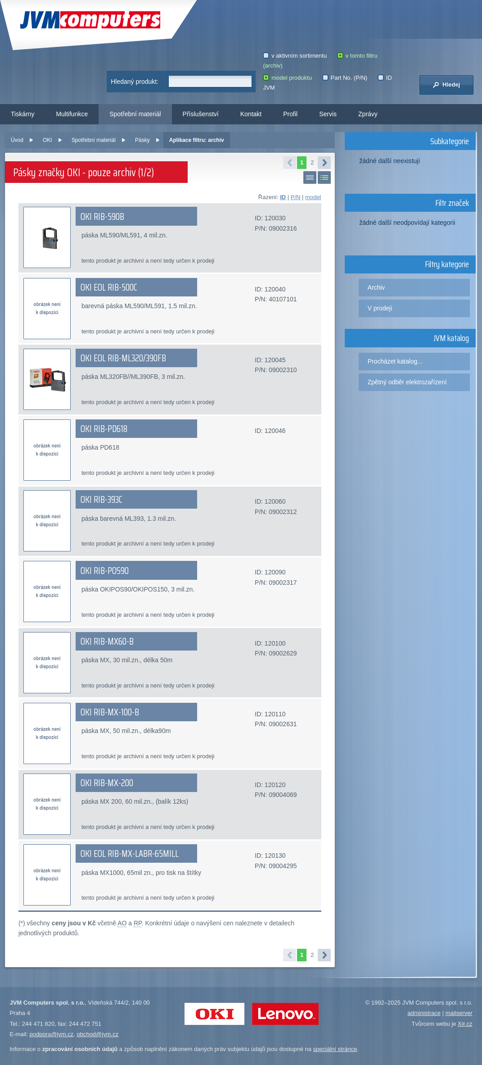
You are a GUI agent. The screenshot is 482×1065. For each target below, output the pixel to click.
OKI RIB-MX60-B (107, 641)
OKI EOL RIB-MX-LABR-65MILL (130, 854)
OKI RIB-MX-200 (107, 783)
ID (283, 197)
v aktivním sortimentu (295, 55)
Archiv (376, 287)
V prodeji (380, 308)
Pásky (142, 140)
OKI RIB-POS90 (105, 571)
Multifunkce (72, 114)
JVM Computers (90, 20)
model (313, 197)
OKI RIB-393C (101, 499)
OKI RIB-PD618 (104, 429)
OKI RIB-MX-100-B (110, 712)
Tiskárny (22, 114)
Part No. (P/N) (344, 77)
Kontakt (250, 114)
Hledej (446, 84)
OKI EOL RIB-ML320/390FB (123, 358)
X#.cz (465, 1023)
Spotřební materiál (135, 114)
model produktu (287, 77)
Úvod (17, 140)
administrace (424, 1013)
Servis (328, 114)
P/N (296, 197)
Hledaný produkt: (134, 81)
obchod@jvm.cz (97, 1034)
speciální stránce (335, 1049)
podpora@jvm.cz (51, 1034)
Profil (290, 114)
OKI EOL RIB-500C (109, 287)
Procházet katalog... (395, 361)
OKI (47, 140)
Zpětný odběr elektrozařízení (407, 382)
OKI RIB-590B (102, 216)
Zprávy (368, 114)
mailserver (459, 1013)
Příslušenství (201, 114)
